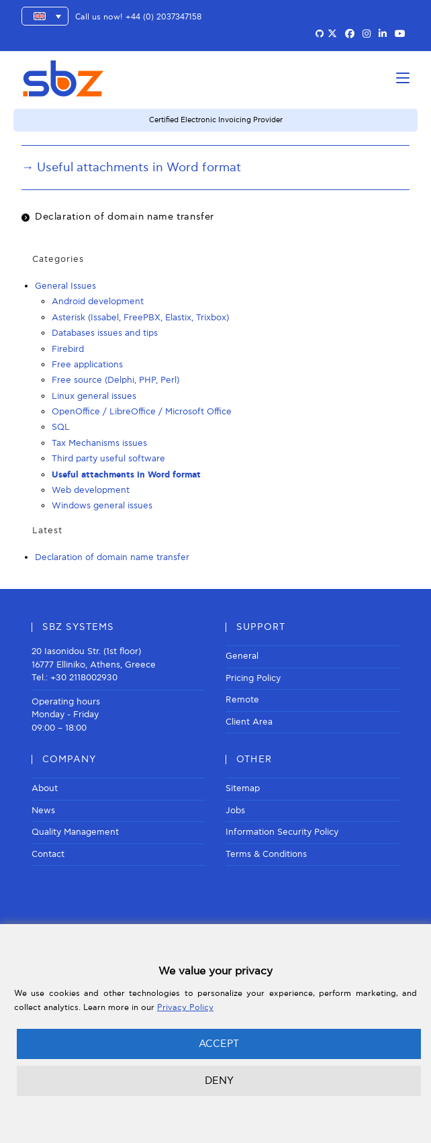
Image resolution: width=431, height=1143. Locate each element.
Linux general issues (94, 396)
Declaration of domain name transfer (124, 216)
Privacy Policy (185, 1008)
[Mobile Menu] (403, 78)
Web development (91, 490)
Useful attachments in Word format (126, 475)
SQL (61, 427)
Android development (98, 301)
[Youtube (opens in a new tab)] (400, 34)
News (43, 810)
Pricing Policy (253, 678)
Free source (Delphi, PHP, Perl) (115, 380)
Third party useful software (108, 458)
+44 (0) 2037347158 (163, 17)
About (45, 788)
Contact (48, 854)
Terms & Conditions (266, 854)
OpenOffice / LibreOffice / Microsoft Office (142, 411)
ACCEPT (219, 1044)
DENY (219, 1081)
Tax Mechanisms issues (99, 443)
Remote (242, 699)
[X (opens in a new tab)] (332, 34)
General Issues (65, 286)
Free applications (87, 364)
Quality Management (75, 832)
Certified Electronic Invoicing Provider (216, 120)
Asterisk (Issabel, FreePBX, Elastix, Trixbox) (140, 317)
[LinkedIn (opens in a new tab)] (383, 34)
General (242, 656)
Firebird (68, 349)
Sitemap (243, 788)
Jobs (235, 810)
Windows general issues (102, 505)
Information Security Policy (282, 832)
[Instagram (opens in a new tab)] (366, 34)
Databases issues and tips (105, 333)
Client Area (249, 722)
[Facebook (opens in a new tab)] (349, 34)
